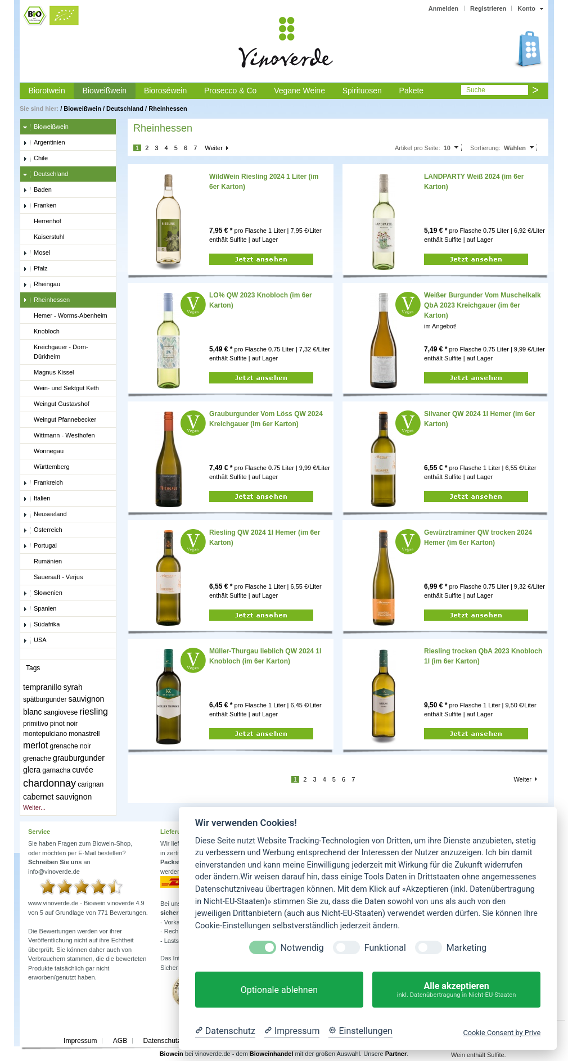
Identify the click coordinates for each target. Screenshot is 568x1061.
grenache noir (70, 746)
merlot (35, 745)
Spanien (39, 609)
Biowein (171, 1053)
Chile (35, 158)
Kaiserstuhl (43, 237)
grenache (37, 758)
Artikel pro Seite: (417, 148)
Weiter (214, 148)
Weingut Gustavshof (56, 404)
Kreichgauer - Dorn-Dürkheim (55, 352)
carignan (90, 784)
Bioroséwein (165, 90)
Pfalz (35, 269)
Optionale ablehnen (279, 990)
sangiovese (61, 712)
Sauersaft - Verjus (53, 577)
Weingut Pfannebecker (59, 420)
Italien (36, 499)
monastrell (84, 734)
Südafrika (41, 625)
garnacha (56, 770)
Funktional (385, 947)
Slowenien (42, 593)
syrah (73, 687)
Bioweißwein (105, 90)
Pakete (411, 90)
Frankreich (43, 483)
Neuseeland (45, 514)
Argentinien (44, 143)
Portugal (40, 546)
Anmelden (443, 8)
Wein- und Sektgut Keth (61, 388)
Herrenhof (42, 221)
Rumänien (42, 562)
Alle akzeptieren (456, 990)
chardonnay (49, 783)
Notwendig (302, 947)
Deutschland (124, 108)
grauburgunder (79, 757)
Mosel (36, 253)
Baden (37, 190)
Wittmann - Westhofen (59, 436)
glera (31, 769)
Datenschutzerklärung (176, 1041)
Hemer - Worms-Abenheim (65, 316)
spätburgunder (44, 699)
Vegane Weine (299, 90)
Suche (475, 90)
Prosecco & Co (230, 90)
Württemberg (46, 467)
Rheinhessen (167, 108)
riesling (93, 711)
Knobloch (41, 332)
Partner (396, 1053)
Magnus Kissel (48, 373)
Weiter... (34, 807)
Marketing (466, 947)
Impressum (80, 1041)
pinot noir (64, 724)
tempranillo (42, 687)
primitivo (35, 724)
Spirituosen (362, 90)
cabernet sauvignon (57, 796)
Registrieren (488, 8)
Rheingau (41, 284)
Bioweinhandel (272, 1053)
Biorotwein (46, 90)
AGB (120, 1041)
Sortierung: (485, 148)
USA (35, 640)
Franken (39, 206)
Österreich (42, 530)
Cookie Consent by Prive (501, 1032)
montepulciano (45, 734)
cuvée (82, 769)
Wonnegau (43, 451)
